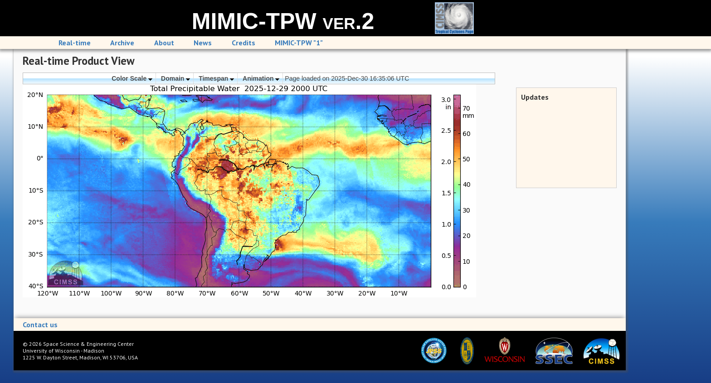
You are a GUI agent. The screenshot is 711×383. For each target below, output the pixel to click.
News (203, 42)
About (164, 42)
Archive (122, 42)
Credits (243, 42)
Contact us (40, 324)
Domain (175, 78)
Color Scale (132, 78)
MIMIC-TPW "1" (299, 42)
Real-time (74, 42)
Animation (261, 78)
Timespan (216, 78)
